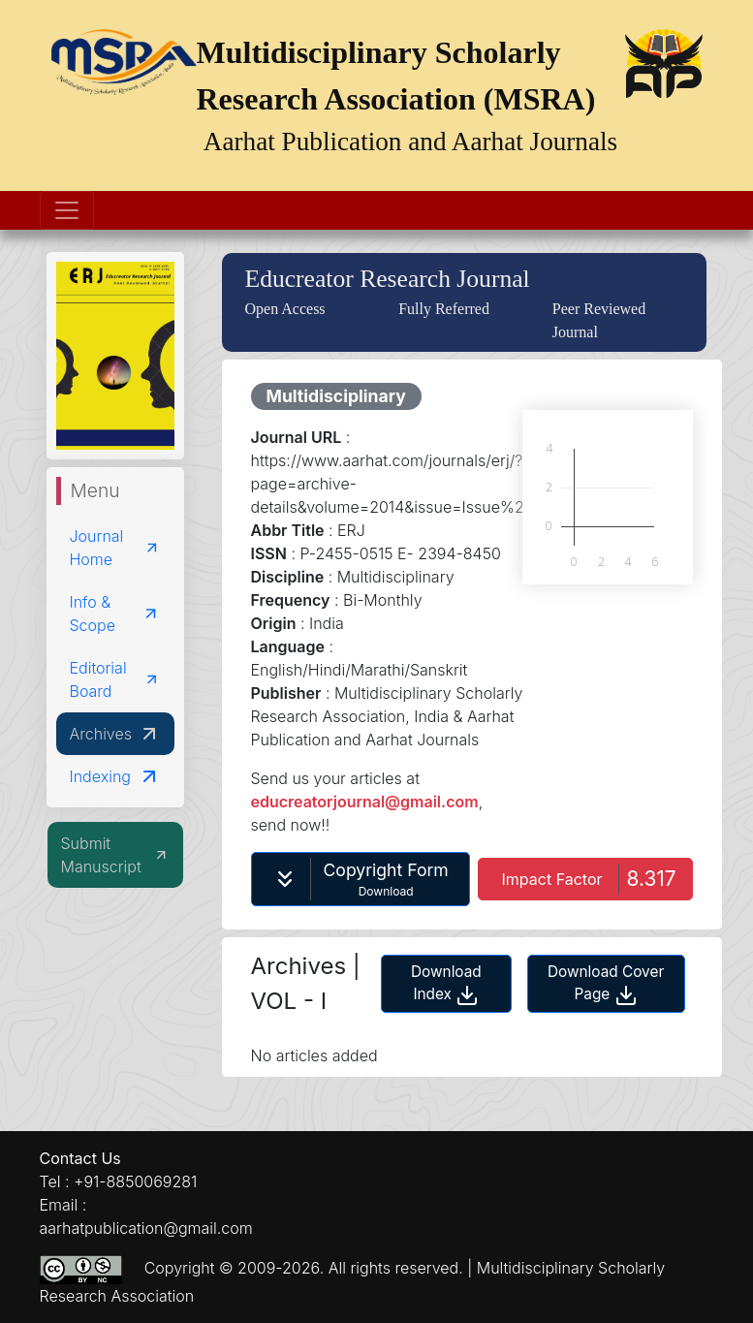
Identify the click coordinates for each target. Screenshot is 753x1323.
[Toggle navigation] (67, 210)
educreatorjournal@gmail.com (365, 801)
